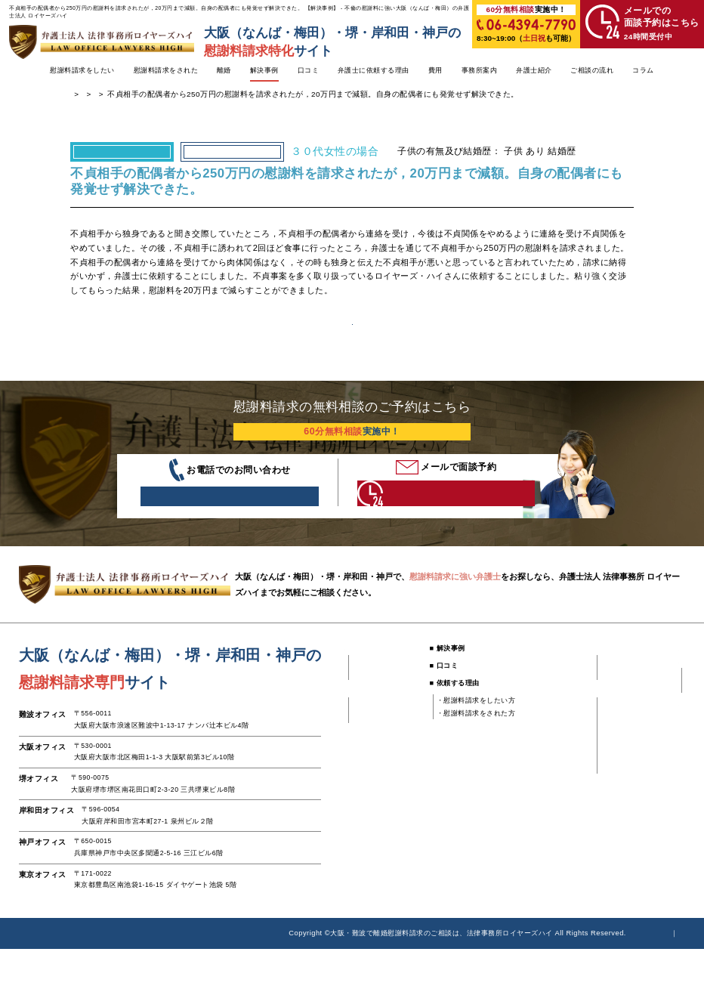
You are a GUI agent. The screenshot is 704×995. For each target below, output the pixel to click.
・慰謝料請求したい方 (649, 729)
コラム (643, 71)
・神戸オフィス (546, 810)
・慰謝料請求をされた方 (468, 759)
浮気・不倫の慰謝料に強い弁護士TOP (137, 101)
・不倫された (372, 711)
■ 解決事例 (440, 694)
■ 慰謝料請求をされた (380, 742)
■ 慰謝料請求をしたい (380, 694)
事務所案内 (480, 71)
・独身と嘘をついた (383, 771)
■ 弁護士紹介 (628, 694)
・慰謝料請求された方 (649, 742)
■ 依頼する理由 (447, 729)
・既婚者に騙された (383, 724)
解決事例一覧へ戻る (352, 342)
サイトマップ (663, 979)
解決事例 (264, 71)
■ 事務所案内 (535, 742)
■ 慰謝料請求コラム (639, 759)
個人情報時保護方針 (588, 979)
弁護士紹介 (534, 71)
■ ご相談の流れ (631, 711)
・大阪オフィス (546, 771)
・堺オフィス (542, 784)
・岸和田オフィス (550, 797)
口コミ (309, 71)
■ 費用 (525, 694)
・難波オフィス (546, 759)
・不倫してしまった (383, 759)
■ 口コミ (436, 711)
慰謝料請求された (294, 101)
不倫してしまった (232, 158)
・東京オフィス (546, 822)
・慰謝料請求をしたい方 (468, 746)
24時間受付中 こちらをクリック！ (426, 532)
